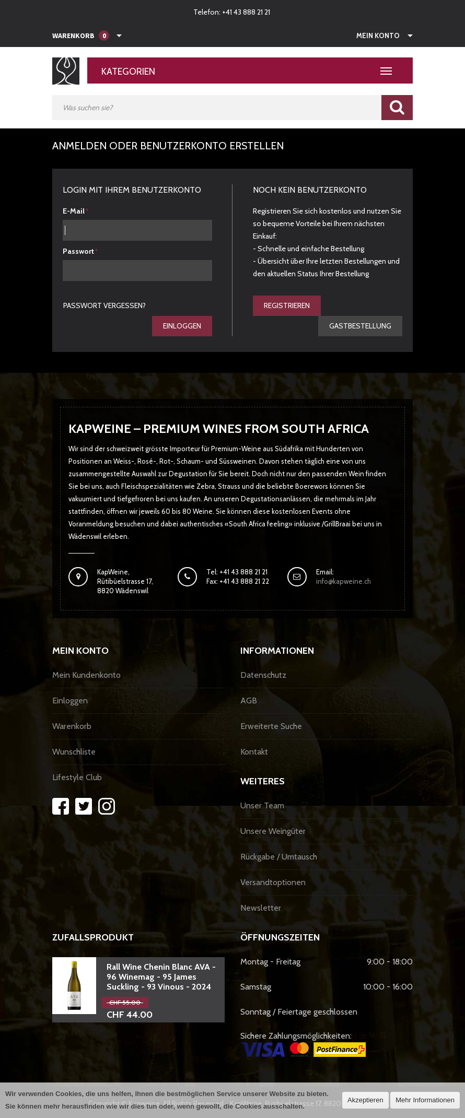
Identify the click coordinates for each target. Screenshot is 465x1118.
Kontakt (254, 752)
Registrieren (287, 305)
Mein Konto (378, 35)
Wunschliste (74, 752)
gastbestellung (360, 326)
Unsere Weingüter (273, 831)
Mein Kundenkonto (86, 675)
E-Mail (74, 211)
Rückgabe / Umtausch (278, 857)
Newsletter (260, 908)
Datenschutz (263, 675)
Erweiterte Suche (271, 726)
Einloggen (182, 326)
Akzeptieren (365, 1100)
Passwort (78, 251)
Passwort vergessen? (104, 305)
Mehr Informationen (425, 1100)
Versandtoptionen (273, 882)
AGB (248, 700)
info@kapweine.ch (343, 581)
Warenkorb (71, 726)
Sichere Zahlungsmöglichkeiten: (303, 1044)
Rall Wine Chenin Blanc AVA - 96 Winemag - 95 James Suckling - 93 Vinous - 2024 (161, 977)
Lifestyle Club (77, 777)
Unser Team (262, 805)
